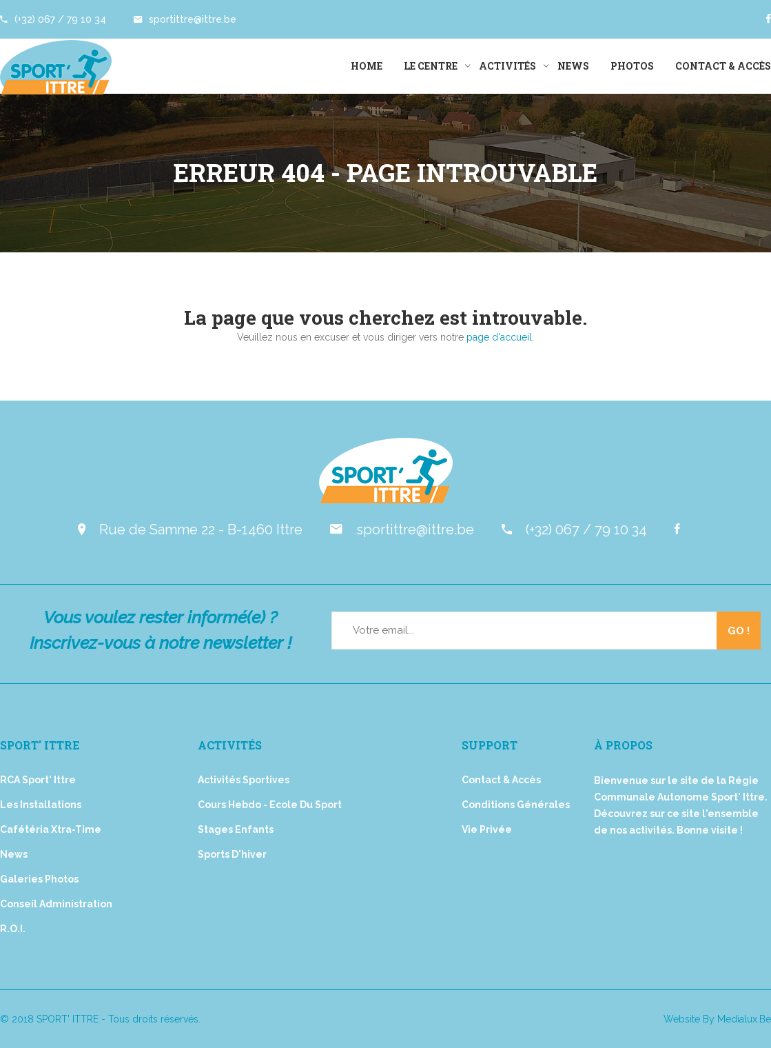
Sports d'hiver (232, 854)
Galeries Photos (39, 879)
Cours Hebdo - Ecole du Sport (270, 804)
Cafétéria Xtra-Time (50, 829)
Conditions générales (516, 804)
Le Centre (431, 65)
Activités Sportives (243, 779)
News (573, 65)
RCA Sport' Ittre (38, 779)
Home (366, 65)
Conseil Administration (56, 903)
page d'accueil (499, 337)
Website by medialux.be (717, 1019)
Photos (632, 65)
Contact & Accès (723, 65)
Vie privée (487, 829)
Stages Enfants (236, 829)
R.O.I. (12, 928)
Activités (507, 65)
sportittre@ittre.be (185, 19)
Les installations (40, 804)
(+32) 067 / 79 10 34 (53, 19)
